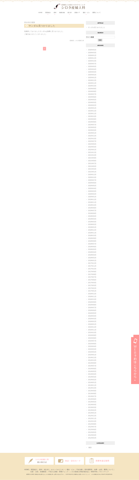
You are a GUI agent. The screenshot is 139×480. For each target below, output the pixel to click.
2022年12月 (92, 136)
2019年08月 (92, 208)
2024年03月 (92, 102)
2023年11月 (92, 113)
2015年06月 (92, 343)
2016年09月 (92, 302)
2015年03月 (92, 349)
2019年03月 (92, 222)
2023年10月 (92, 116)
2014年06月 (92, 368)
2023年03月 (92, 130)
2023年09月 (92, 119)
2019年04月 (92, 219)
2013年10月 (92, 388)
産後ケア (77, 12)
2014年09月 (92, 363)
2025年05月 (92, 66)
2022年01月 (92, 149)
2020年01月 (92, 197)
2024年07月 (92, 94)
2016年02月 (92, 321)
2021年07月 (92, 163)
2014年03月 (92, 377)
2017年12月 (92, 263)
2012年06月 (92, 429)
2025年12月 (92, 58)
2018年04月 (92, 252)
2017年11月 (92, 266)
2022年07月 (92, 141)
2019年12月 (92, 199)
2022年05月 (92, 144)
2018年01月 (92, 260)
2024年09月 (92, 88)
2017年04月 (92, 282)
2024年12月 (92, 80)
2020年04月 (92, 188)
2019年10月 (92, 205)
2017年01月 (92, 291)
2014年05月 (92, 371)
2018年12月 (92, 230)
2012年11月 (92, 418)
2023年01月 (92, 133)
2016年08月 (92, 305)
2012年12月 (92, 415)
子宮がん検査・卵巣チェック (58, 472)
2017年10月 (92, 269)
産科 (40, 469)
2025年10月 (92, 61)
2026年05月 (92, 50)
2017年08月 (92, 274)
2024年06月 (92, 97)
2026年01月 (92, 55)
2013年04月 (92, 404)
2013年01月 (92, 413)
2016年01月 (92, 324)
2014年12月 (92, 357)
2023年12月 (92, 111)
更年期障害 (88, 469)
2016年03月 (92, 318)
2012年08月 (92, 424)
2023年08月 (92, 122)
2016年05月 (92, 313)
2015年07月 (92, 341)
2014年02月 (92, 379)
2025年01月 (92, 77)
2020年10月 (92, 177)
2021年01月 (92, 172)
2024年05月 (92, 99)
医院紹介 (34, 469)
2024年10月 (92, 86)
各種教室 (43, 472)
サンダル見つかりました (42, 25)
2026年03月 (92, 52)
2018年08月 (92, 241)
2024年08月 (92, 91)
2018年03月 (92, 255)
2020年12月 (92, 174)
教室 (90, 447)
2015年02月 (92, 352)
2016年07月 (92, 307)
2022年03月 (92, 147)
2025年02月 (92, 75)
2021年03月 (92, 169)
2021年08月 (92, 161)
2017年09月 (92, 271)
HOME (40, 12)
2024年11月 (92, 83)
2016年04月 (92, 316)
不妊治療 (79, 469)
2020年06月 (92, 183)
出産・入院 (34, 472)
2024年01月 (92, 108)
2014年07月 (92, 366)
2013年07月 (92, 396)
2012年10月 (92, 421)
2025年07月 (92, 63)
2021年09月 (92, 158)
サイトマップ (104, 472)
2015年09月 (92, 335)
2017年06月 (92, 280)
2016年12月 (92, 294)
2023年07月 (92, 125)
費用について (96, 12)
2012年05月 (92, 432)
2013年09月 (92, 391)
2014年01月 (92, 382)
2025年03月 (92, 72)
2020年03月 (92, 191)
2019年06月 (92, 213)
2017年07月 (92, 277)
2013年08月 (92, 393)
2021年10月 (92, 155)
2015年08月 (92, 338)
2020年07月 (92, 180)
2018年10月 (92, 235)
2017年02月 (92, 288)
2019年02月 (92, 224)
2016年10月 (92, 299)
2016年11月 (92, 296)
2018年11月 (92, 233)
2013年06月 (92, 399)
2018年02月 (92, 258)
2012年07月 (92, 427)
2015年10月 (92, 332)
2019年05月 (92, 216)
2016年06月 (92, 310)
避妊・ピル (70, 469)
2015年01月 (92, 355)
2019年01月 (92, 227)
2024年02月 (92, 105)
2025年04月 (92, 69)
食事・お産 (98, 469)
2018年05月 (92, 249)
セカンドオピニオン (58, 469)
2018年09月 (92, 238)
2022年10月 (92, 138)
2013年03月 (92, 407)
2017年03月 (92, 285)
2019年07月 (92, 210)
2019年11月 (92, 202)
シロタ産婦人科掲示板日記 (79, 472)
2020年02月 (92, 194)
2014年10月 (92, 360)
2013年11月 (92, 385)
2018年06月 (92, 246)
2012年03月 (92, 435)
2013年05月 (92, 402)
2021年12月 (92, 152)
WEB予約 (94, 472)
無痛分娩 (62, 12)
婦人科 (46, 469)
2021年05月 (92, 166)
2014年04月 (92, 374)
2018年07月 (92, 244)
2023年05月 (92, 127)
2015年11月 (92, 330)
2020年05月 (92, 185)
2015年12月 (92, 327)
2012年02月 (92, 438)
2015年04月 (92, 346)
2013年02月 (92, 410)
